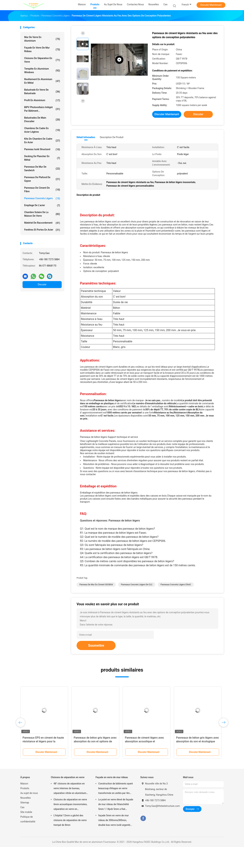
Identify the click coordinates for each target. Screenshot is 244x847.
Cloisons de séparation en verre (42, 60)
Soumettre (96, 645)
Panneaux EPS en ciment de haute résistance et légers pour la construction (43, 741)
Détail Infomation (86, 137)
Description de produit (111, 137)
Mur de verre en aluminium (42, 39)
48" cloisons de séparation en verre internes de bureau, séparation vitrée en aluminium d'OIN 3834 (70, 788)
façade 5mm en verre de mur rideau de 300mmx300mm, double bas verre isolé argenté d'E (114, 820)
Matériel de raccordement (42, 223)
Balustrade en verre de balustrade (42, 91)
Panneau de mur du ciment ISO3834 (96, 584)
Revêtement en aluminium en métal (42, 81)
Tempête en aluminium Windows (42, 70)
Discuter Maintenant (211, 5)
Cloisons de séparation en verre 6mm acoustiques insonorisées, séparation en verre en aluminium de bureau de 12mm (70, 804)
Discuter (42, 284)
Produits (24, 788)
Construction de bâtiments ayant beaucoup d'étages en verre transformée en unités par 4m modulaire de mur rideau (115, 788)
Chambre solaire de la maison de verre (42, 214)
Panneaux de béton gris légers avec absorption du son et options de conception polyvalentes (95, 741)
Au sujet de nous (29, 793)
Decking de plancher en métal (42, 158)
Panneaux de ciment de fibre (42, 189)
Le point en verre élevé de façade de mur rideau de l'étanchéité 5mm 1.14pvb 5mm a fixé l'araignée (115, 804)
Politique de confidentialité (27, 819)
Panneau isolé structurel (42, 149)
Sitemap (24, 802)
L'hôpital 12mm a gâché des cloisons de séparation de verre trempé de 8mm (70, 820)
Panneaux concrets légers (42, 198)
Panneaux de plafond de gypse (42, 179)
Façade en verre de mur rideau (42, 49)
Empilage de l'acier (42, 205)
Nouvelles (25, 797)
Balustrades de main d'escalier (42, 119)
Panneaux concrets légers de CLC (136, 584)
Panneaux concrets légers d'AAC (176, 584)
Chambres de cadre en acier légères (42, 130)
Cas (22, 807)
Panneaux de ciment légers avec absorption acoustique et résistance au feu (144, 741)
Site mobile (26, 812)
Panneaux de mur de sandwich (42, 168)
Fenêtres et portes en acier (42, 230)
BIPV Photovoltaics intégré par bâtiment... (42, 109)
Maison (24, 783)
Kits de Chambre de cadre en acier (42, 140)
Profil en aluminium (42, 100)
